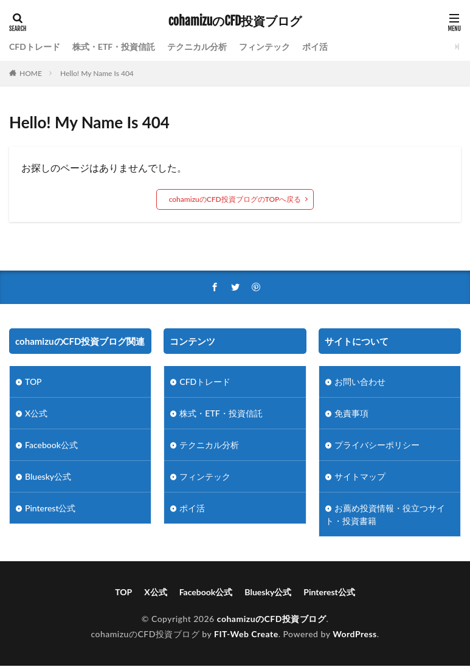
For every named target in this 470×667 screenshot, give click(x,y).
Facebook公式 (51, 445)
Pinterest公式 (50, 508)
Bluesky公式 (48, 476)
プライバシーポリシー (377, 445)
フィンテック (264, 46)
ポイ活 (315, 46)
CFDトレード (34, 46)
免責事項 (351, 413)
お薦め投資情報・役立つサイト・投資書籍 (385, 514)
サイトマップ (359, 476)
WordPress (355, 634)
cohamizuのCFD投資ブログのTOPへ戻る (235, 199)
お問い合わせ (359, 381)
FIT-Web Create (246, 634)
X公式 (36, 413)
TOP (33, 381)
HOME (30, 73)
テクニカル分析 (197, 46)
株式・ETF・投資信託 (113, 46)
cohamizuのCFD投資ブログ (235, 21)
